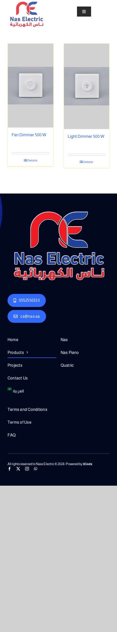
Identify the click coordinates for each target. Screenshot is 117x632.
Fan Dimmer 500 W (29, 135)
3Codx (87, 464)
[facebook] (9, 469)
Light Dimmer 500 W (86, 136)
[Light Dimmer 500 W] (86, 86)
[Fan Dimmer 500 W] (30, 86)
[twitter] (18, 469)
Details (32, 160)
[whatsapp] (35, 469)
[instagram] (27, 469)
